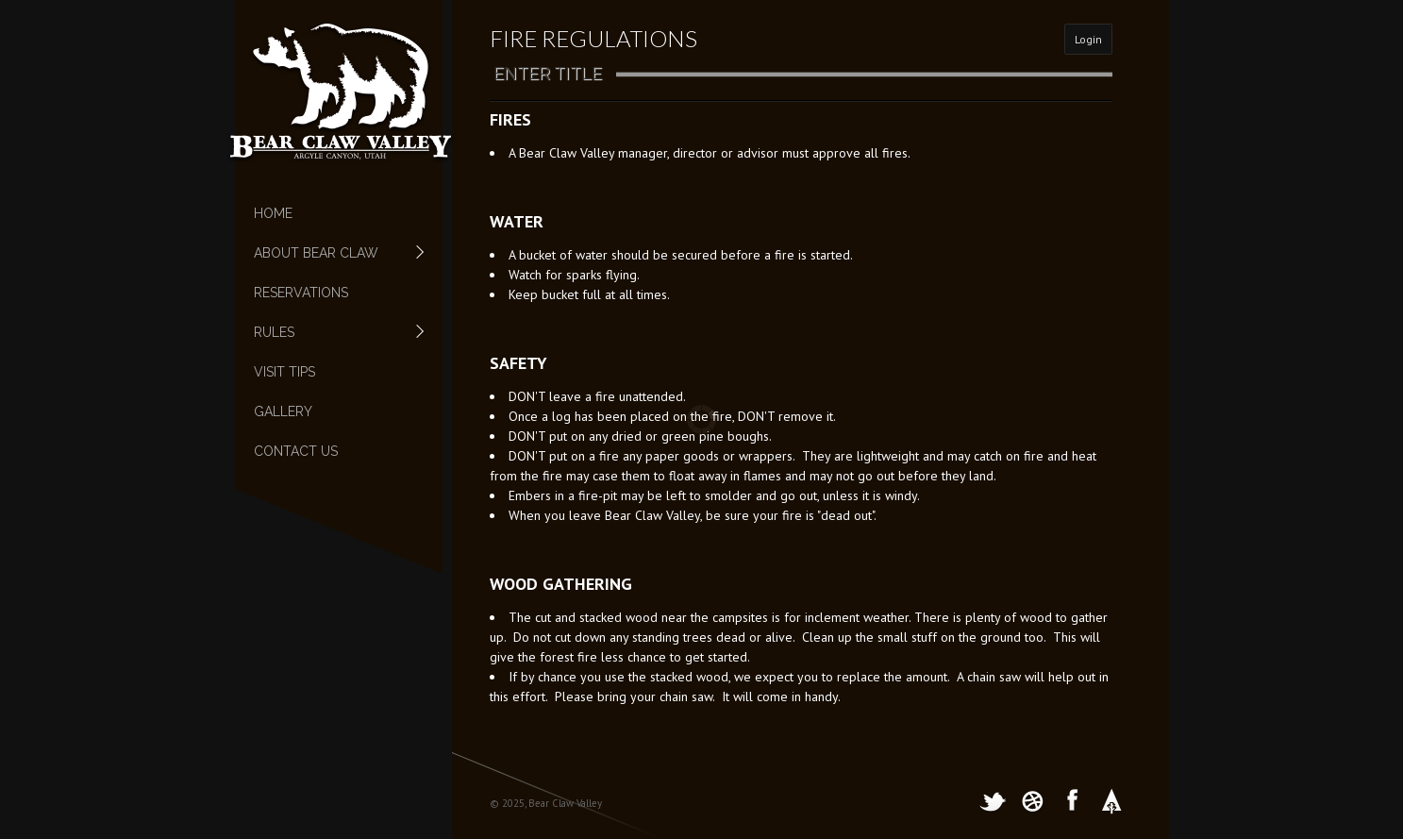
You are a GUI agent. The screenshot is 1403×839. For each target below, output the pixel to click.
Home (273, 213)
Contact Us (296, 451)
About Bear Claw (329, 252)
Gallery (283, 411)
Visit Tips (284, 371)
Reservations (301, 292)
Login (1088, 39)
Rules (329, 332)
